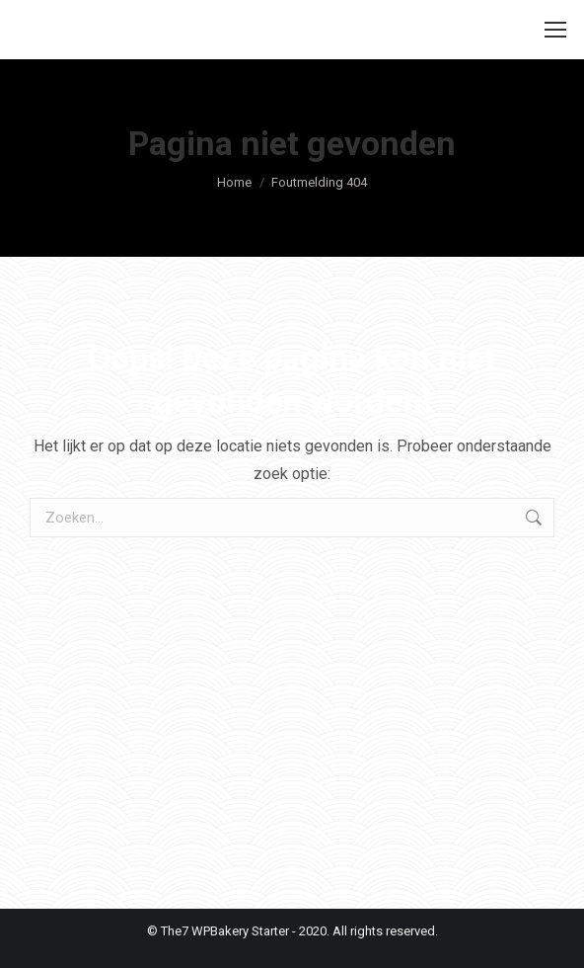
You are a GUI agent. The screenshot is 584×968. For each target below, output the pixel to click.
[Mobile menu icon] (555, 29)
